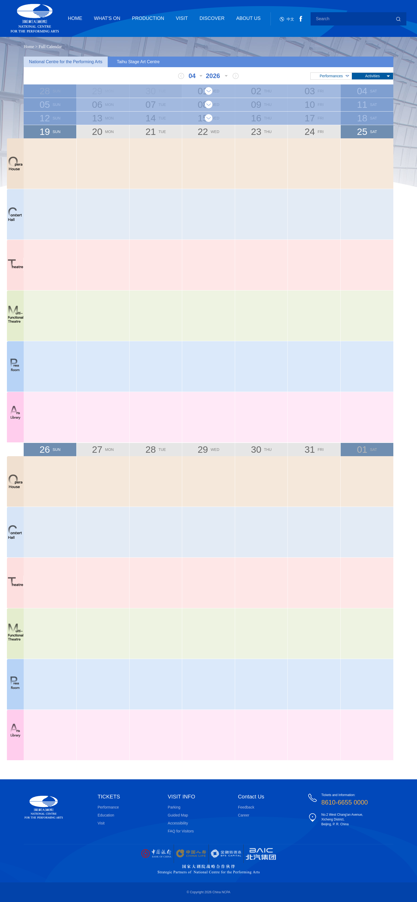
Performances (331, 76)
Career (243, 815)
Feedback (246, 807)
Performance (108, 807)
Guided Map (178, 815)
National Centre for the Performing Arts (65, 61)
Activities (372, 76)
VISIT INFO (181, 797)
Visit (101, 823)
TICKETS (109, 797)
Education (106, 815)
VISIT (182, 18)
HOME (75, 18)
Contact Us (251, 797)
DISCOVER (211, 18)
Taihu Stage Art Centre (138, 61)
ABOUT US (248, 18)
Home (29, 46)
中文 (290, 19)
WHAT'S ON (107, 18)
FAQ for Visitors (181, 831)
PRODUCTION (148, 18)
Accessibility (178, 823)
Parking (174, 807)
